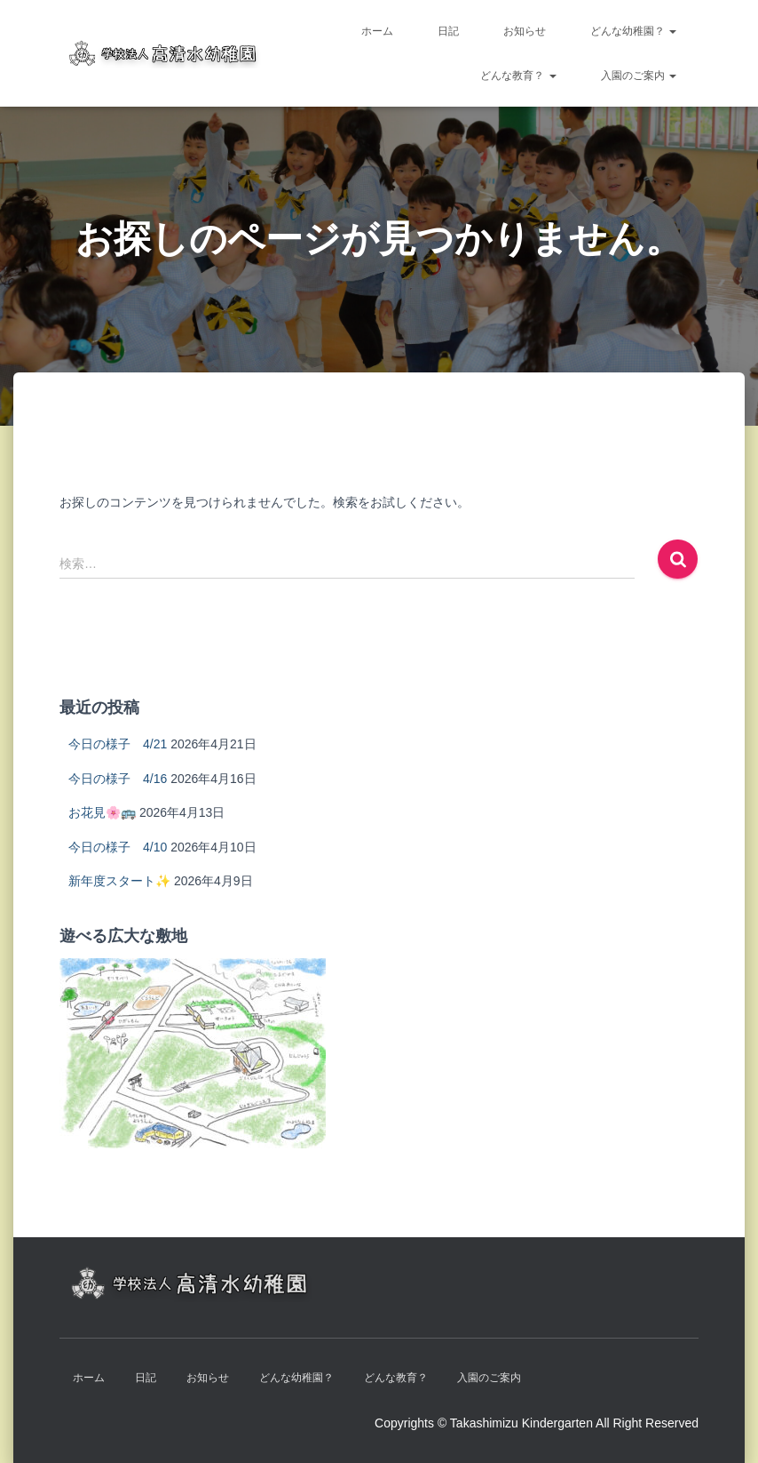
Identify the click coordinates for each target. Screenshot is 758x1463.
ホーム (377, 31)
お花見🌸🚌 (102, 812)
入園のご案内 (638, 75)
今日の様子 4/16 (117, 778)
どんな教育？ (518, 75)
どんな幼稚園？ (633, 31)
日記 (448, 31)
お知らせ (524, 31)
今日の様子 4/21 (117, 744)
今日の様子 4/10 (117, 847)
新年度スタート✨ (119, 881)
